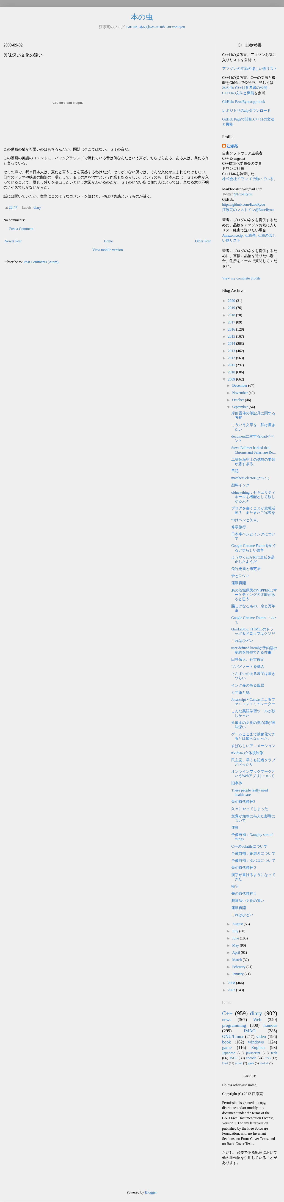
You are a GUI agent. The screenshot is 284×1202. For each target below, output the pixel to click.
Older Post (203, 241)
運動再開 (238, 583)
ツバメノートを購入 (247, 666)
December (240, 385)
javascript (253, 1053)
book (226, 1042)
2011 (232, 365)
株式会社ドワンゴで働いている (247, 179)
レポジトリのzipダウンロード (246, 110)
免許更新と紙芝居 (246, 569)
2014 (232, 343)
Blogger (151, 1192)
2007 (232, 990)
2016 (232, 329)
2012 (232, 358)
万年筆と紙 (240, 692)
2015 (232, 336)
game (227, 1047)
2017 (232, 322)
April (236, 952)
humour (270, 1025)
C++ (227, 1013)
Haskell (263, 1063)
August (238, 924)
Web (257, 1019)
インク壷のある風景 (247, 685)
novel (238, 1063)
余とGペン (240, 576)
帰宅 (235, 886)
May (236, 945)
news (226, 1019)
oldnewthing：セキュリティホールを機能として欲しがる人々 (253, 496)
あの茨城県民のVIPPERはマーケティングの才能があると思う (254, 594)
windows (256, 1042)
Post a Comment (21, 229)
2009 (232, 379)
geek (251, 1063)
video (261, 1036)
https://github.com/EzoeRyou (243, 204)
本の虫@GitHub (152, 27)
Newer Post (13, 241)
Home (108, 241)
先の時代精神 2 (243, 868)
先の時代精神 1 (243, 893)
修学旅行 (238, 527)
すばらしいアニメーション (253, 746)
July (235, 931)
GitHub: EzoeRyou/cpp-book (243, 102)
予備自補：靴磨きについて (253, 853)
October (238, 400)
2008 (232, 983)
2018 (232, 315)
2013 (232, 351)
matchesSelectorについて (250, 478)
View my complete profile (241, 278)
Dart (225, 1063)
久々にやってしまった (249, 809)
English (258, 1047)
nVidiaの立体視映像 (247, 753)
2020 (232, 301)
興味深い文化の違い (247, 901)
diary (37, 207)
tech (274, 1053)
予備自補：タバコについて (253, 860)
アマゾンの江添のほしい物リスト (249, 69)
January (238, 974)
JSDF (233, 1058)
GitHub (132, 27)
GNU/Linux (232, 1036)
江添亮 (232, 146)
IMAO (249, 1030)
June (236, 938)
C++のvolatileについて (249, 846)
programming (234, 1025)
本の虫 (142, 17)
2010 (232, 372)
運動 (235, 828)
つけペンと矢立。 (246, 520)
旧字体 (236, 783)
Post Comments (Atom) (41, 262)
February (239, 967)
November (240, 393)
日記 (235, 471)
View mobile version (107, 250)
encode (251, 1058)
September (240, 407)
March (237, 960)
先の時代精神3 (243, 802)
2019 (232, 308)
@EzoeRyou (175, 27)
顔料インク (240, 485)
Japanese (228, 1053)
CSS (268, 1058)
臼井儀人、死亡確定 (247, 659)
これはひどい (242, 641)
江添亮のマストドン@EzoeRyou (248, 210)
